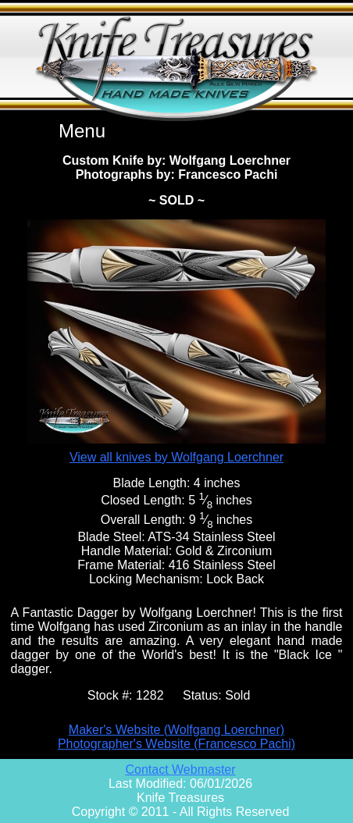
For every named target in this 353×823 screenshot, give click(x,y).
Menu (82, 130)
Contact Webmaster (180, 769)
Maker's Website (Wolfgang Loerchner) (176, 729)
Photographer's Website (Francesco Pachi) (176, 743)
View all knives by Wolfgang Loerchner (176, 457)
